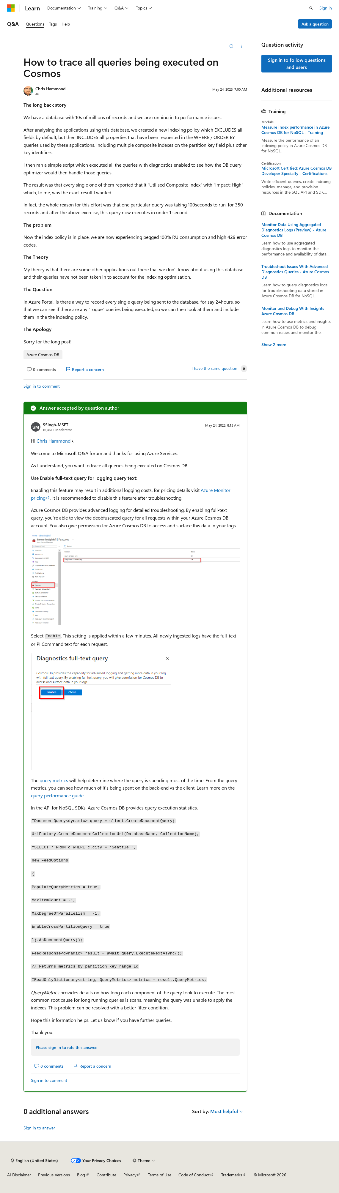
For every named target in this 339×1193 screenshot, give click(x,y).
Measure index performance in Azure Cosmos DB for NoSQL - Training (295, 129)
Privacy (129, 1175)
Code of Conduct (194, 1175)
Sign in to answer (39, 1128)
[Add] (231, 46)
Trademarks (231, 1175)
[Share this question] (242, 46)
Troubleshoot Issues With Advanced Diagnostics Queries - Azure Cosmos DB (295, 272)
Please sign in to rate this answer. (66, 1047)
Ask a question (315, 24)
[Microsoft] (11, 8)
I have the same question (214, 368)
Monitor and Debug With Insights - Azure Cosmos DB (294, 311)
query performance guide (57, 795)
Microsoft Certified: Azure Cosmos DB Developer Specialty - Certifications (296, 170)
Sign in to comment (41, 386)
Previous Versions (54, 1175)
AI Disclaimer (19, 1175)
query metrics (54, 780)
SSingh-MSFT (55, 424)
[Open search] (311, 8)
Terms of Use (159, 1175)
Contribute (106, 1175)
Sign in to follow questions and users (297, 63)
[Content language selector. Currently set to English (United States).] (34, 1160)
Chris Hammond (50, 88)
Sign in (325, 8)
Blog (81, 1175)
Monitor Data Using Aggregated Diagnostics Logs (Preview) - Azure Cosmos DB (293, 230)
